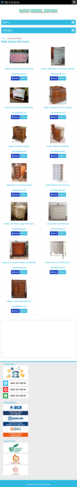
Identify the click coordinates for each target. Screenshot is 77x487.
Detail (15, 78)
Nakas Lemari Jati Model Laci (19, 301)
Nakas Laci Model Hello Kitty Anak (19, 69)
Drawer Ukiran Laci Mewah (58, 146)
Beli (23, 78)
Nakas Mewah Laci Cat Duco (58, 185)
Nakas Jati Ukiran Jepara (19, 146)
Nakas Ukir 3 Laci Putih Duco (58, 263)
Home (3, 38)
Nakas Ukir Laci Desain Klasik (19, 185)
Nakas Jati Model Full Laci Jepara (58, 107)
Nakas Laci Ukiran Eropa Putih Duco (19, 224)
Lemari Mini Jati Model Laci (58, 224)
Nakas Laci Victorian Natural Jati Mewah (19, 263)
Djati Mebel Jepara (44, 484)
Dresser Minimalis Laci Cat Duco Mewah (58, 69)
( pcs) (10, 2)
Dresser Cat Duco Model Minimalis (19, 107)
